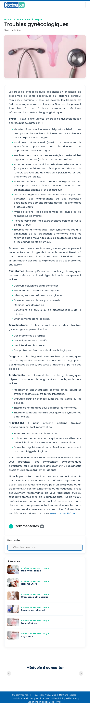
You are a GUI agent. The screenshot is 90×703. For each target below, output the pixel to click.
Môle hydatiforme (31, 570)
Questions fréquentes (45, 695)
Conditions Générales (22, 698)
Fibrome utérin (29, 583)
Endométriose (29, 623)
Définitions (71, 698)
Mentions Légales (67, 695)
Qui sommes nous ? (21, 695)
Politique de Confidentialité (49, 698)
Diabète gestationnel (33, 610)
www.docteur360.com (63, 513)
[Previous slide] (9, 673)
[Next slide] (81, 673)
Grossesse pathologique (34, 597)
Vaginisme (27, 636)
